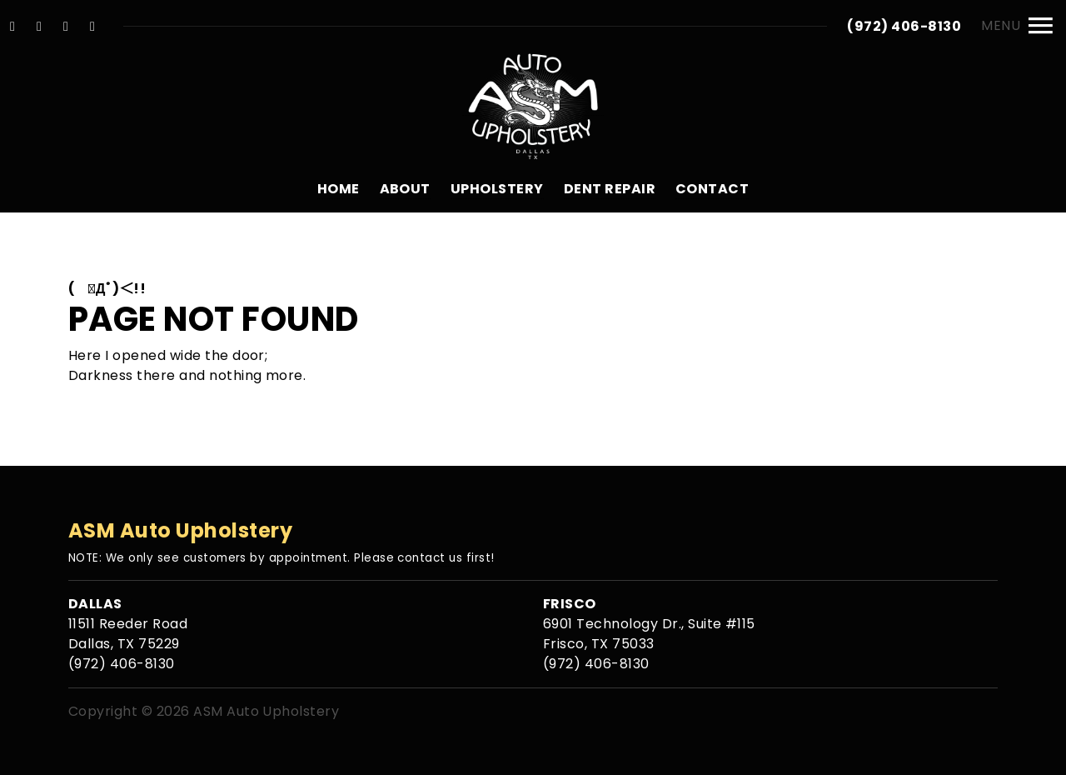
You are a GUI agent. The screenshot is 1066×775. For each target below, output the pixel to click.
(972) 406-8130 (904, 26)
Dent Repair (609, 188)
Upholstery (497, 188)
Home (338, 188)
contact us (429, 558)
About (405, 188)
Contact (712, 188)
